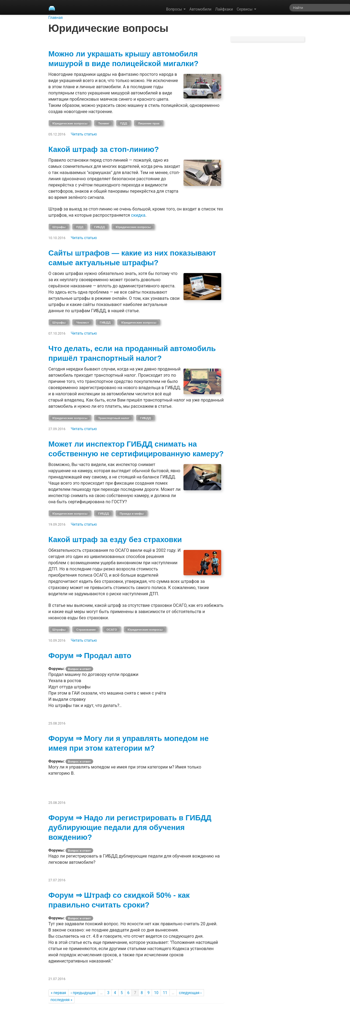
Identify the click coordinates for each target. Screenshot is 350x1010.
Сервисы (246, 9)
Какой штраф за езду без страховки (115, 539)
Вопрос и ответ (79, 669)
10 (156, 993)
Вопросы (176, 9)
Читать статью (84, 134)
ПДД (123, 123)
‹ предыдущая (83, 993)
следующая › (190, 993)
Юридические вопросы (70, 123)
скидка (138, 215)
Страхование (86, 629)
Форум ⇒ (66, 655)
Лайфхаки (224, 9)
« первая (58, 993)
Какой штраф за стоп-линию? (103, 149)
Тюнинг (103, 123)
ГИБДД (99, 227)
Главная (55, 17)
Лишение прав (149, 123)
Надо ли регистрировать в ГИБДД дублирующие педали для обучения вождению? (130, 827)
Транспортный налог (113, 418)
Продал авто (107, 655)
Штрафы (59, 227)
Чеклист (82, 322)
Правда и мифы (132, 513)
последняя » (61, 1000)
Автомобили (200, 9)
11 (165, 993)
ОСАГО (111, 629)
